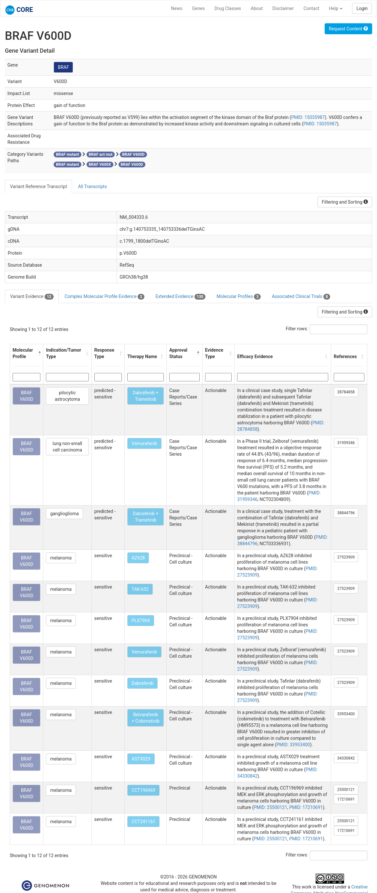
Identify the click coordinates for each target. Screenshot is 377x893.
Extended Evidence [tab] (180, 297)
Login (362, 8)
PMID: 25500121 (270, 807)
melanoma (60, 557)
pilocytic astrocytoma (67, 396)
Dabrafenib (142, 683)
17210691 (346, 799)
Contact (311, 8)
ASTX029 (140, 758)
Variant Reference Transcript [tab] (38, 186)
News (176, 8)
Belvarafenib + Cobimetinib (145, 718)
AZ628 (138, 557)
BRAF (63, 67)
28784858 (346, 392)
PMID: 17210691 (306, 807)
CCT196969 (143, 790)
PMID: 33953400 (293, 744)
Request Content (348, 28)
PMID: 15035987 (308, 117)
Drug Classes (228, 8)
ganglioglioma (64, 513)
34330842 (346, 758)
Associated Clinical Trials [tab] (301, 297)
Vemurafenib (144, 443)
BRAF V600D (26, 396)
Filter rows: (297, 328)
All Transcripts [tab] (92, 186)
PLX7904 (140, 620)
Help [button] (335, 8)
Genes (198, 8)
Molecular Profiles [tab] (238, 297)
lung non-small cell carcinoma (67, 446)
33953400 (346, 714)
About (257, 8)
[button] (39, 353)
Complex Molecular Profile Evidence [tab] (104, 297)
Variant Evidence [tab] (32, 297)
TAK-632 (140, 589)
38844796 (346, 513)
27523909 (346, 557)
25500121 (346, 789)
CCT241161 (143, 821)
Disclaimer (283, 8)
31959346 (346, 443)
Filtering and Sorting (345, 202)
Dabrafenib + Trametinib (145, 396)
